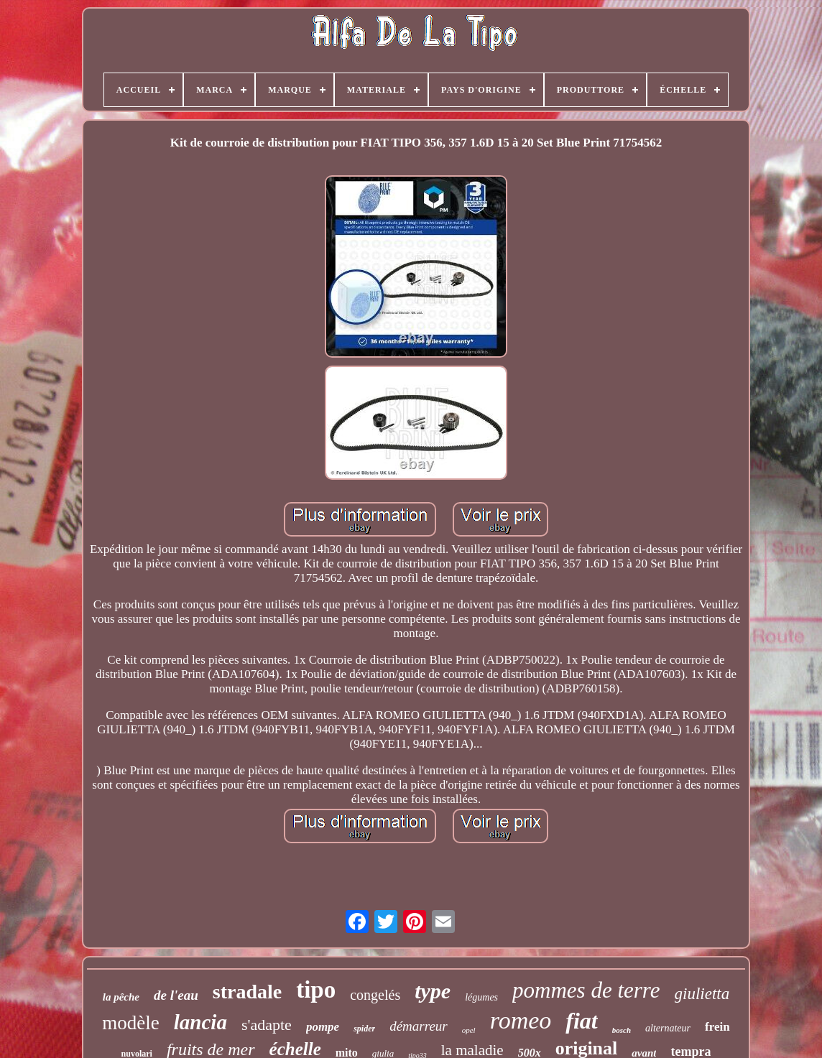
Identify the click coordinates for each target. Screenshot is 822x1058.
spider (364, 1029)
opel (469, 1030)
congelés (375, 995)
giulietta (702, 994)
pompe (322, 1027)
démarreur (418, 1026)
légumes (481, 997)
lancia (200, 1022)
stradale (247, 991)
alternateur (668, 1028)
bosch (621, 1030)
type (433, 991)
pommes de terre (586, 990)
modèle (130, 1023)
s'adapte (266, 1025)
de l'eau (176, 995)
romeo (521, 1020)
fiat (581, 1021)
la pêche (121, 997)
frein (717, 1027)
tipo (316, 990)
